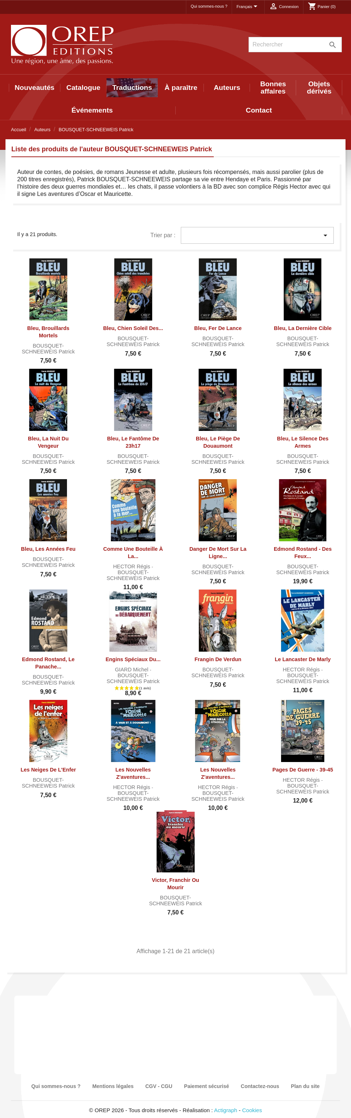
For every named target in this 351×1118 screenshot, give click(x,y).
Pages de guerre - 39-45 (302, 770)
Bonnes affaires (273, 87)
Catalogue (83, 87)
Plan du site (305, 1086)
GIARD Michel (132, 669)
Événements (92, 110)
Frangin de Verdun (217, 659)
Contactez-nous (260, 1086)
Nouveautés (35, 87)
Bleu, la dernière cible (303, 328)
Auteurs (227, 87)
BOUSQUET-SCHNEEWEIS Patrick (48, 349)
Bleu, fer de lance (218, 328)
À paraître (181, 87)
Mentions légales (113, 1086)
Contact (259, 110)
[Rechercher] (295, 44)
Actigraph (225, 1110)
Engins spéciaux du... (132, 659)
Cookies (252, 1110)
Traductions (132, 87)
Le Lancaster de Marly (303, 659)
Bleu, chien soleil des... (133, 328)
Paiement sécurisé (206, 1086)
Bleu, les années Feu (48, 549)
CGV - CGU (158, 1086)
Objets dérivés (319, 87)
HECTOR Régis (132, 566)
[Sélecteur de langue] (248, 7)
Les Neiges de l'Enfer (48, 770)
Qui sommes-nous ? (209, 6)
